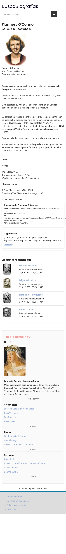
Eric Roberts (10, 417)
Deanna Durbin (11, 472)
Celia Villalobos (11, 413)
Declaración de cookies (18, 501)
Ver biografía (33, 399)
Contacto (11, 509)
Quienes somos (14, 496)
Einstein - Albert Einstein (15, 436)
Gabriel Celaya (10, 440)
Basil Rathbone (11, 467)
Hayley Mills (9, 421)
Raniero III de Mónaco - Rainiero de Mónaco (24, 463)
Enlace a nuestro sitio (17, 505)
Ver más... (33, 426)
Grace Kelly (9, 459)
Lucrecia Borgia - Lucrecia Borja (19, 408)
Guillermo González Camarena (18, 444)
